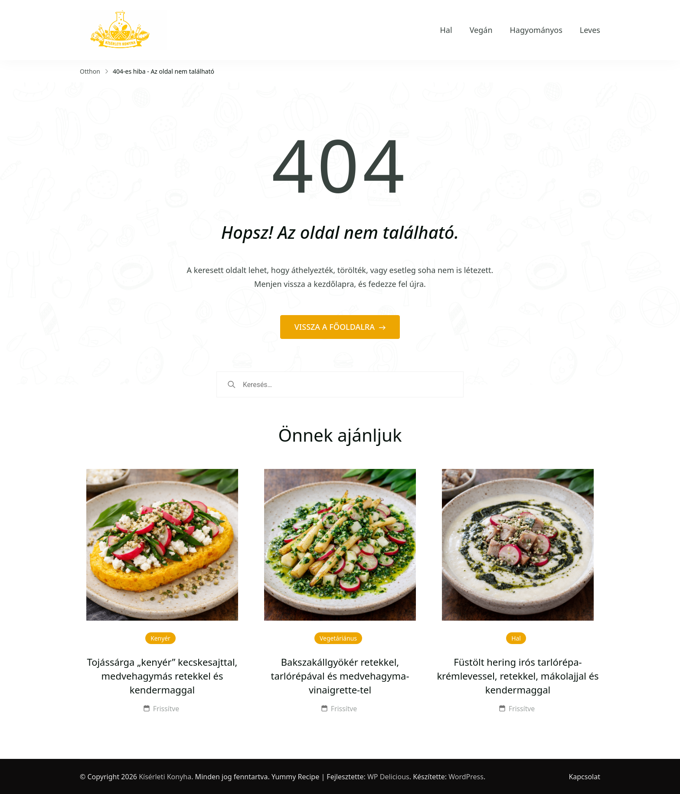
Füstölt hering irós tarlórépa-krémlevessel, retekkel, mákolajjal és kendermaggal (517, 676)
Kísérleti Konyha (165, 776)
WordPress (466, 776)
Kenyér (160, 638)
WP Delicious (388, 776)
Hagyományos (536, 30)
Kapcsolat (584, 776)
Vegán (481, 30)
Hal (446, 30)
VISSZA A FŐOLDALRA (335, 327)
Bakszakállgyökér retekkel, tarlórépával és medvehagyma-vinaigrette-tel (340, 676)
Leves (590, 30)
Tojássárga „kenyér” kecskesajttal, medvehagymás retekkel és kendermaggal (162, 676)
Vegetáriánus (338, 638)
